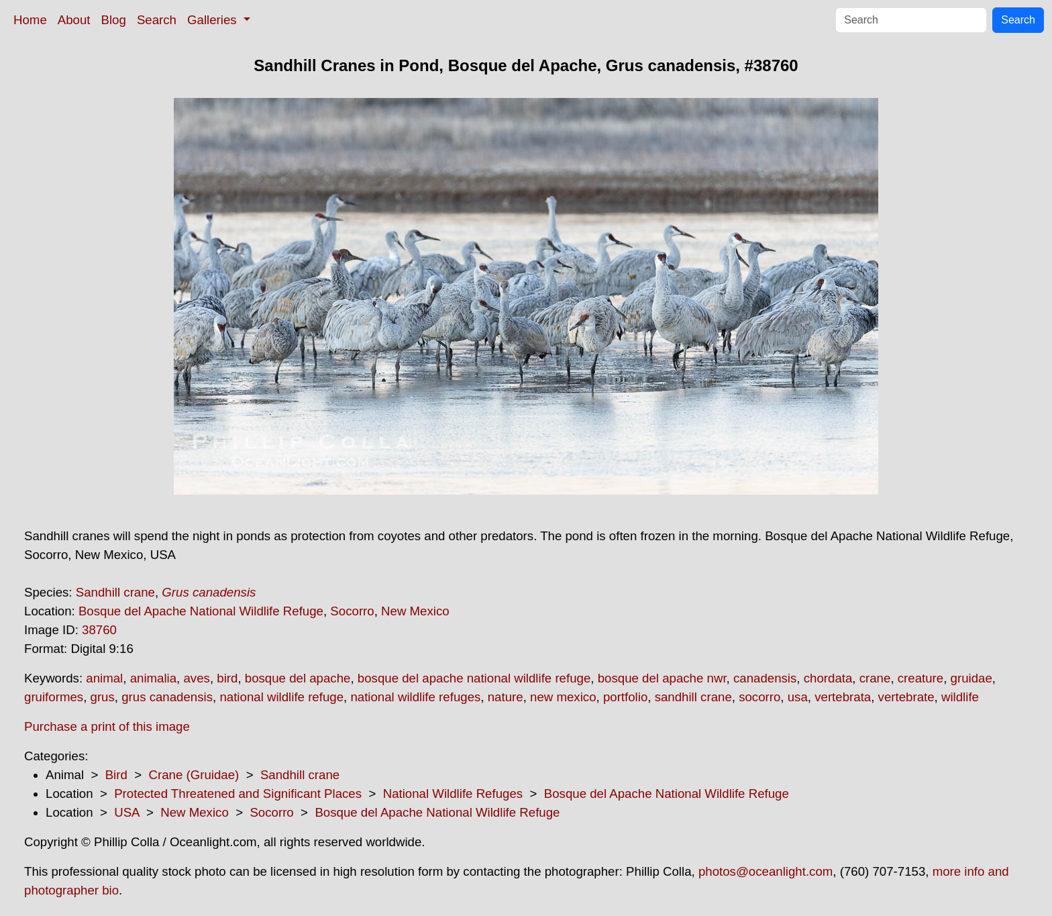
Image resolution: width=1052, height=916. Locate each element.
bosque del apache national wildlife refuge (474, 678)
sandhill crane (693, 697)
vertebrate (906, 697)
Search (156, 20)
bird (227, 678)
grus (103, 697)
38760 (99, 630)
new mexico (563, 697)
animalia (153, 678)
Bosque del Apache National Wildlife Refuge (200, 611)
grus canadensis (167, 697)
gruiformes (53, 697)
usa (798, 697)
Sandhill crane (115, 592)
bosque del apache (298, 678)
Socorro (352, 611)
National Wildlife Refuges (453, 793)
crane (875, 678)
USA (126, 812)
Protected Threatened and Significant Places (238, 793)
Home (30, 20)
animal (104, 678)
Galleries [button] (213, 20)
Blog (113, 20)
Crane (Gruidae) (193, 775)
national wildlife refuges (415, 697)
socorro (759, 697)
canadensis (764, 678)
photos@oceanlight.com (765, 871)
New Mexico (415, 611)
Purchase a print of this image (107, 726)
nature (505, 697)
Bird (116, 775)
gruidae (971, 678)
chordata (828, 678)
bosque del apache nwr (662, 678)
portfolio (625, 697)
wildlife (960, 697)
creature (920, 678)
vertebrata (842, 697)
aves (196, 678)
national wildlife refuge (281, 697)
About (74, 20)
